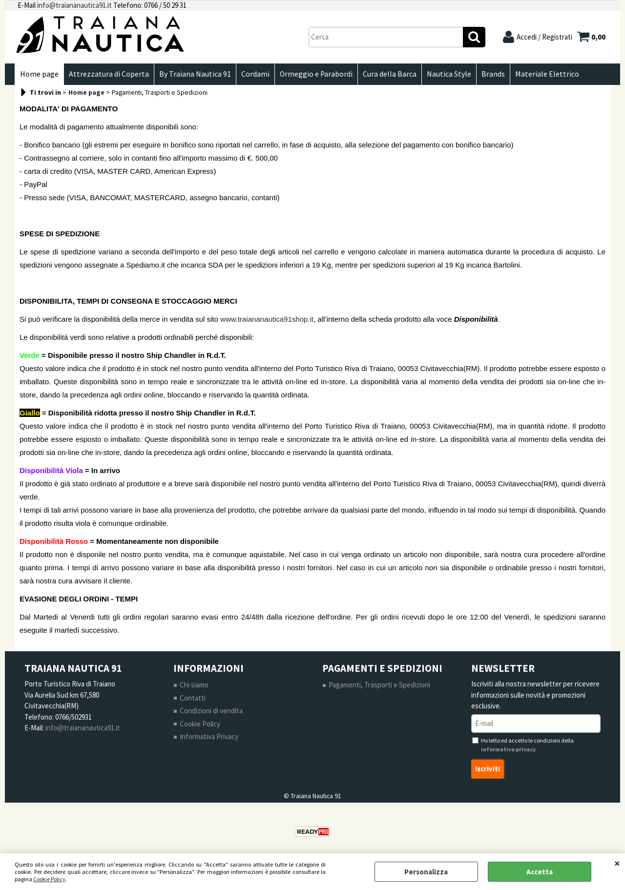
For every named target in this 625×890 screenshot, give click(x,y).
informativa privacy (508, 749)
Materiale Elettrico (547, 74)
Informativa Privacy (209, 736)
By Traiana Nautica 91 (195, 74)
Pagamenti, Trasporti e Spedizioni (379, 684)
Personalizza (426, 871)
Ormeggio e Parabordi (316, 74)
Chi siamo (194, 684)
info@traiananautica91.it (74, 5)
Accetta (539, 871)
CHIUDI (617, 863)
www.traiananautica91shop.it (266, 319)
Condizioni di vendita (211, 710)
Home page (39, 74)
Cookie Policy (49, 879)
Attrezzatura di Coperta (109, 74)
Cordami (255, 74)
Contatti (193, 698)
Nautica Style (449, 74)
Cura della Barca (390, 74)
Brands (493, 74)
